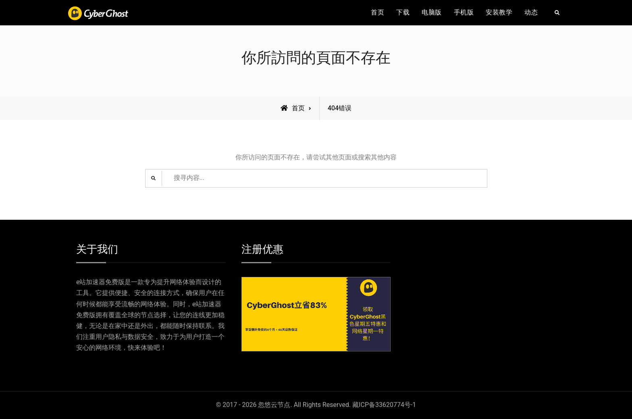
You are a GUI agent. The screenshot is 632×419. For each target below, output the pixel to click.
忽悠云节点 (274, 405)
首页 (377, 12)
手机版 (464, 12)
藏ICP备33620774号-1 (384, 405)
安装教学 (499, 12)
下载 (403, 12)
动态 (531, 12)
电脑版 (432, 12)
